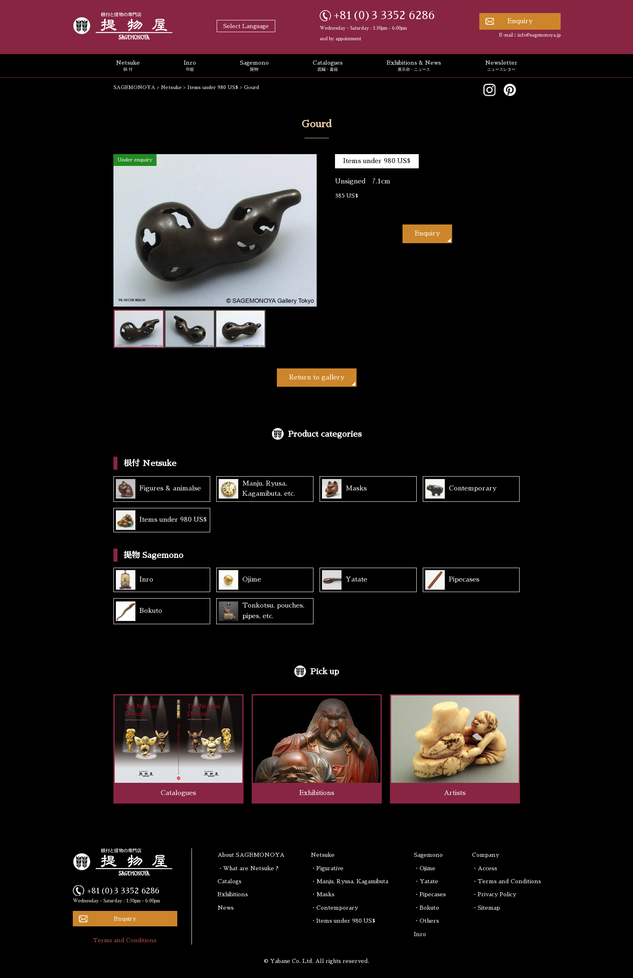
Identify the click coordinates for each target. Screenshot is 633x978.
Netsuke (128, 66)
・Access (484, 868)
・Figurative (327, 868)
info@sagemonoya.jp (539, 35)
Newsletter (501, 66)
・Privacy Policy (494, 894)
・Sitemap (486, 907)
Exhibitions (233, 894)
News (226, 907)
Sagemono (254, 66)
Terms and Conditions (125, 940)
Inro (190, 66)
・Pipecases (430, 894)
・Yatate (426, 881)
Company (485, 855)
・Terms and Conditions (506, 881)
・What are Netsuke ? (248, 868)
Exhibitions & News (414, 66)
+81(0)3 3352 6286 (384, 15)
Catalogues (328, 66)
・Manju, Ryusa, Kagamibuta (349, 881)
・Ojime (424, 868)
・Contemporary (334, 907)
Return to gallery (316, 377)
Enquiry (520, 21)
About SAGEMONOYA (251, 855)
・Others (426, 921)
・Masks (323, 894)
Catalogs (229, 881)
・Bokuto (426, 907)
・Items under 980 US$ (343, 921)
